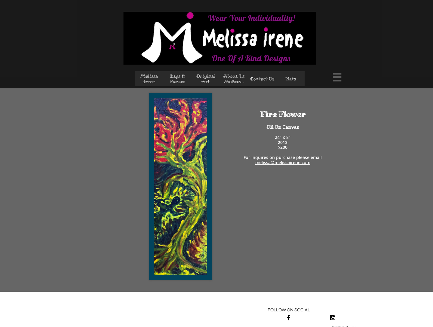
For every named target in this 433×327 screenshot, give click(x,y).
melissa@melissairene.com (282, 162)
